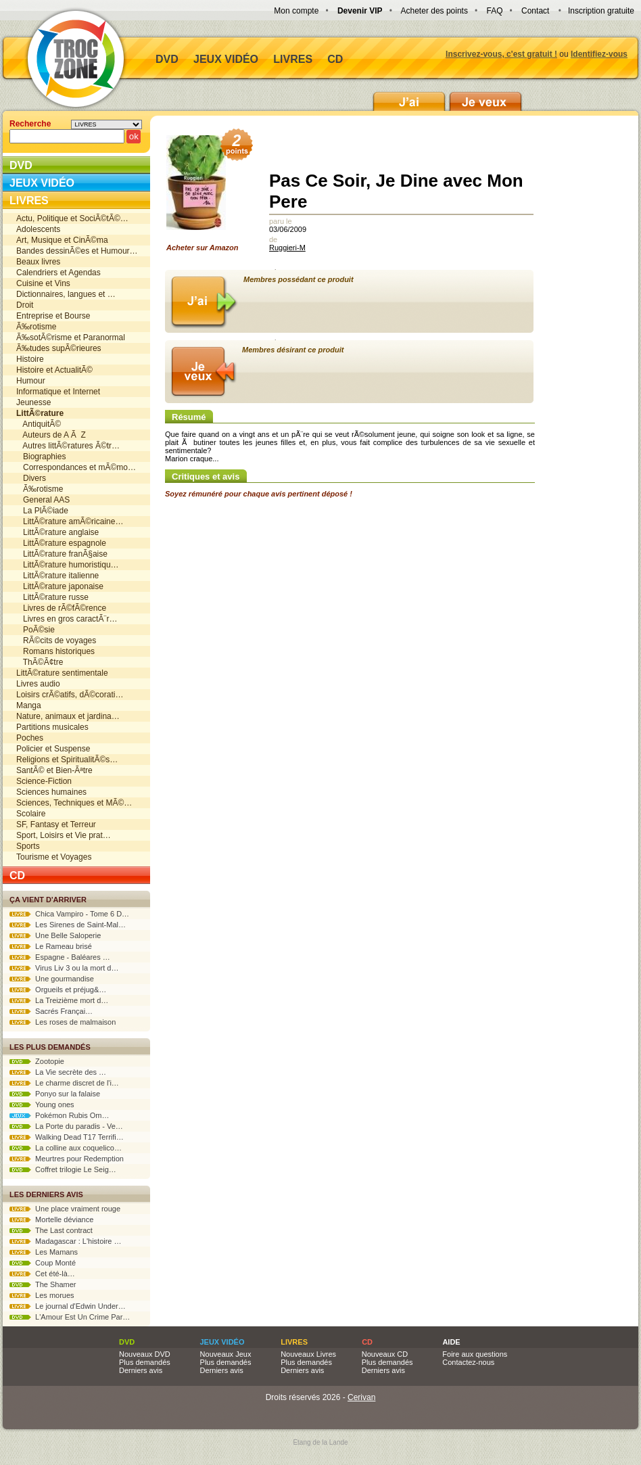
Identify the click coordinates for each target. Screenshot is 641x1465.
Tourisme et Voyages (53, 857)
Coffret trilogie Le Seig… (62, 1169)
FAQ (494, 11)
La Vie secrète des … (57, 1072)
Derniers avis (140, 1370)
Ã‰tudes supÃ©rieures (58, 348)
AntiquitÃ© (38, 424)
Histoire (30, 359)
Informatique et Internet (58, 391)
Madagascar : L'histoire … (65, 1241)
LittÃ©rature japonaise (59, 586)
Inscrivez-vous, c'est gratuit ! (501, 54)
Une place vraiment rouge (64, 1209)
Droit (24, 305)
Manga (28, 705)
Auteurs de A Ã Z (51, 435)
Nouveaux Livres (308, 1354)
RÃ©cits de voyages (56, 640)
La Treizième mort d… (58, 1000)
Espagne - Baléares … (59, 957)
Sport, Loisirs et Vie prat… (63, 835)
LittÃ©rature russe (52, 597)
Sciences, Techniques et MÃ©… (74, 803)
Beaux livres (38, 261)
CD (335, 59)
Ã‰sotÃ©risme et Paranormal (70, 337)
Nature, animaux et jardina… (68, 716)
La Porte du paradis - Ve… (66, 1126)
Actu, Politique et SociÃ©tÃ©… (72, 218)
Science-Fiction (44, 781)
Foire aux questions (474, 1354)
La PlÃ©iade (42, 510)
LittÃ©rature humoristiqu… (67, 564)
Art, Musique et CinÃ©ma (62, 240)
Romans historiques (55, 651)
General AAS (43, 500)
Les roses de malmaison (62, 1022)
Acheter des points (434, 11)
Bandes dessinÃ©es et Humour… (77, 251)
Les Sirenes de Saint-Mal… (67, 925)
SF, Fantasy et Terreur (56, 824)
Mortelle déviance (51, 1219)
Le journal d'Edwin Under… (67, 1306)
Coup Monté (42, 1263)
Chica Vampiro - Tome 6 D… (69, 914)
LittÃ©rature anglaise (57, 532)
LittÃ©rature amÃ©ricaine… (69, 521)
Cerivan (361, 1397)
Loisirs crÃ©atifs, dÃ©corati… (69, 694)
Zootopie (36, 1061)
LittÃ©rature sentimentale (62, 673)
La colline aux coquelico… (65, 1148)
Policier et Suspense (53, 748)
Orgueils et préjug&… (57, 989)
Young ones (41, 1104)
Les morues (41, 1295)
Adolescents (38, 229)
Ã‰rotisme (36, 326)
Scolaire (30, 813)
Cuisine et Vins (43, 283)
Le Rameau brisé (50, 946)
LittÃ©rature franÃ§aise (62, 554)
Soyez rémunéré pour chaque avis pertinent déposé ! (258, 494)
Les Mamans (43, 1252)
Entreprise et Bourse (53, 316)
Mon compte (296, 11)
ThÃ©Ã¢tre (39, 662)
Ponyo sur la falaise (54, 1094)
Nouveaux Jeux (226, 1354)
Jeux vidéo (225, 59)
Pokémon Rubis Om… (59, 1115)
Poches (29, 738)
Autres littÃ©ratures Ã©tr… (68, 445)
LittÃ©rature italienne (57, 575)
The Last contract (51, 1230)
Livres (292, 59)
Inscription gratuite (601, 11)
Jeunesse (33, 402)
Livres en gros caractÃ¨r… (66, 619)
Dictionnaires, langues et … (66, 294)
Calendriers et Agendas (58, 272)
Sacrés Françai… (51, 1011)
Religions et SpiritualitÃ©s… (67, 759)
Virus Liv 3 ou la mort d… (63, 968)
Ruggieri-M (287, 247)
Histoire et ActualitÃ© (54, 370)
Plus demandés (144, 1362)
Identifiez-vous (599, 54)
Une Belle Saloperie (55, 935)
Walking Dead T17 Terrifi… (66, 1137)
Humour (30, 381)
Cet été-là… (42, 1274)
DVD (167, 59)
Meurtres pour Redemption (66, 1159)
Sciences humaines (51, 792)
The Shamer (42, 1284)
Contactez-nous (468, 1362)
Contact (535, 11)
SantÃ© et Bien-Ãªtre (54, 770)
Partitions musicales (52, 727)
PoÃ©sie (35, 629)
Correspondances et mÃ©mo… (76, 467)
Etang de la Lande (320, 1442)
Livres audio (38, 684)
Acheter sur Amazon (206, 193)
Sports (28, 846)
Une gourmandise (51, 979)
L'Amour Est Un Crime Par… (69, 1317)
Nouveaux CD (385, 1354)
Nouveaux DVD (144, 1354)
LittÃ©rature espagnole (61, 543)
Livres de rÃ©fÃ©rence (61, 608)
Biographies (41, 456)
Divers (31, 478)
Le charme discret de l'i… (64, 1083)
